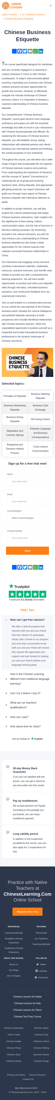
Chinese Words (13, 1061)
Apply (27, 550)
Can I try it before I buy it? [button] (25, 693)
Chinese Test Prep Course (27, 1016)
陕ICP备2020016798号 (26, 1088)
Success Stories (41, 1054)
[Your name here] (27, 481)
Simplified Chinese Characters (14, 940)
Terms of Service (37, 1075)
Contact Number (14, 531)
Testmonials (41, 933)
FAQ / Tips (27, 610)
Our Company (14, 975)
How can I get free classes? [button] (27, 619)
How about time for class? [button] (25, 726)
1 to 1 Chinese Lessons (32, 14)
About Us (13, 964)
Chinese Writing (41, 1048)
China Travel (14, 1034)
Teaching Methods (41, 944)
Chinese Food (41, 1034)
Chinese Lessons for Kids (27, 1003)
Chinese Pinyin (13, 1048)
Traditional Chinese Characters (13, 950)
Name (10, 474)
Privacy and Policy (16, 1075)
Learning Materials (14, 933)
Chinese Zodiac (13, 1041)
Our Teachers (41, 938)
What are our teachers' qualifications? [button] (23, 705)
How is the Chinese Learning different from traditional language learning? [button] (29, 679)
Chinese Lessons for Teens (27, 1010)
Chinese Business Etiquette (19, 19)
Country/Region (14, 511)
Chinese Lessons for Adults (27, 996)
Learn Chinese (9, 14)
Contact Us (28, 1079)
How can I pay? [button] (19, 717)
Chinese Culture (41, 1041)
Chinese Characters (13, 1028)
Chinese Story (14, 1054)
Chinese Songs (41, 1061)
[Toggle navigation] (50, 5)
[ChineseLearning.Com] (12, 6)
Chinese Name (41, 1028)
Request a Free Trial (27, 911)
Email (9, 494)
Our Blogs (14, 970)
